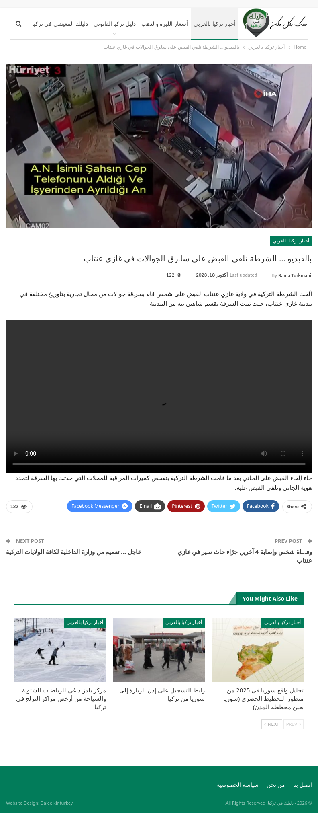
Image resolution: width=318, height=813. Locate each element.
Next (271, 724)
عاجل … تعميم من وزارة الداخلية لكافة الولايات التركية (73, 552)
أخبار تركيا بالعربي (215, 23)
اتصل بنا (302, 784)
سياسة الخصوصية (238, 784)
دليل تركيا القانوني (115, 23)
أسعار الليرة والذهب (164, 23)
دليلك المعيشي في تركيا (60, 23)
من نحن (276, 784)
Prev (293, 724)
